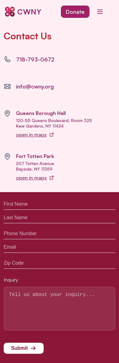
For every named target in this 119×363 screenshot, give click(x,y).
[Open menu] (100, 11)
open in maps (35, 135)
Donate (75, 11)
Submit (23, 350)
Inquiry (11, 274)
